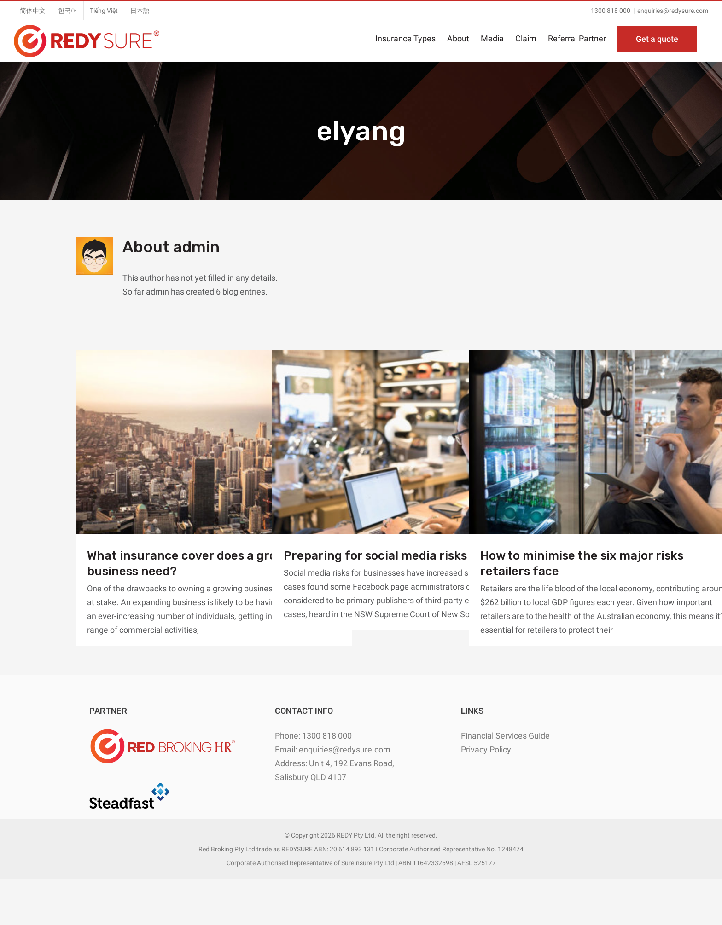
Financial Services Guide (505, 735)
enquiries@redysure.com (672, 10)
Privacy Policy (486, 749)
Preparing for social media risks (375, 556)
